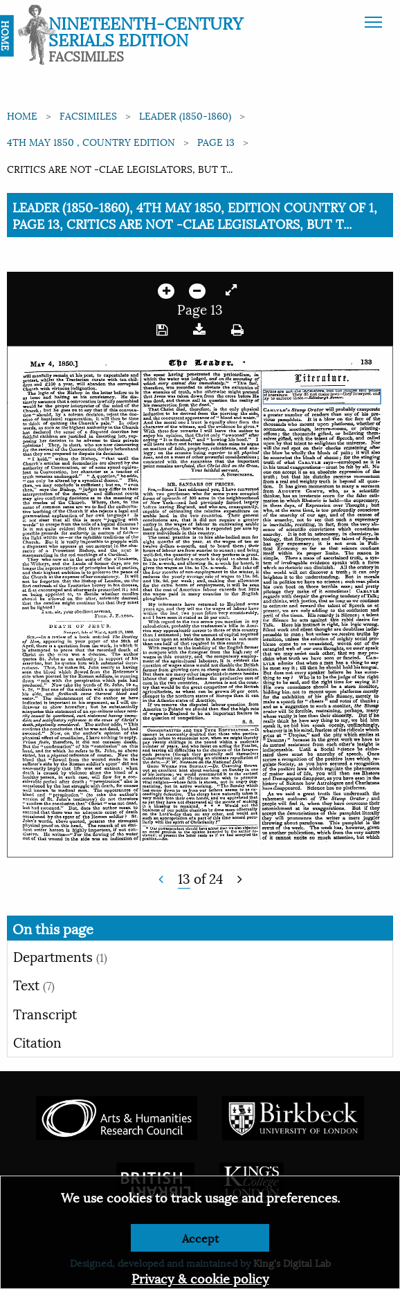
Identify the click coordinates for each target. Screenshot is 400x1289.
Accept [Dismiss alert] (200, 1237)
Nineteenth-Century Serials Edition (145, 30)
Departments (60, 955)
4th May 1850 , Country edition (91, 141)
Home (22, 115)
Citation (37, 1041)
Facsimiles (88, 115)
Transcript (45, 1013)
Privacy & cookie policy (200, 1277)
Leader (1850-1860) (185, 115)
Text (34, 984)
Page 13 (216, 141)
